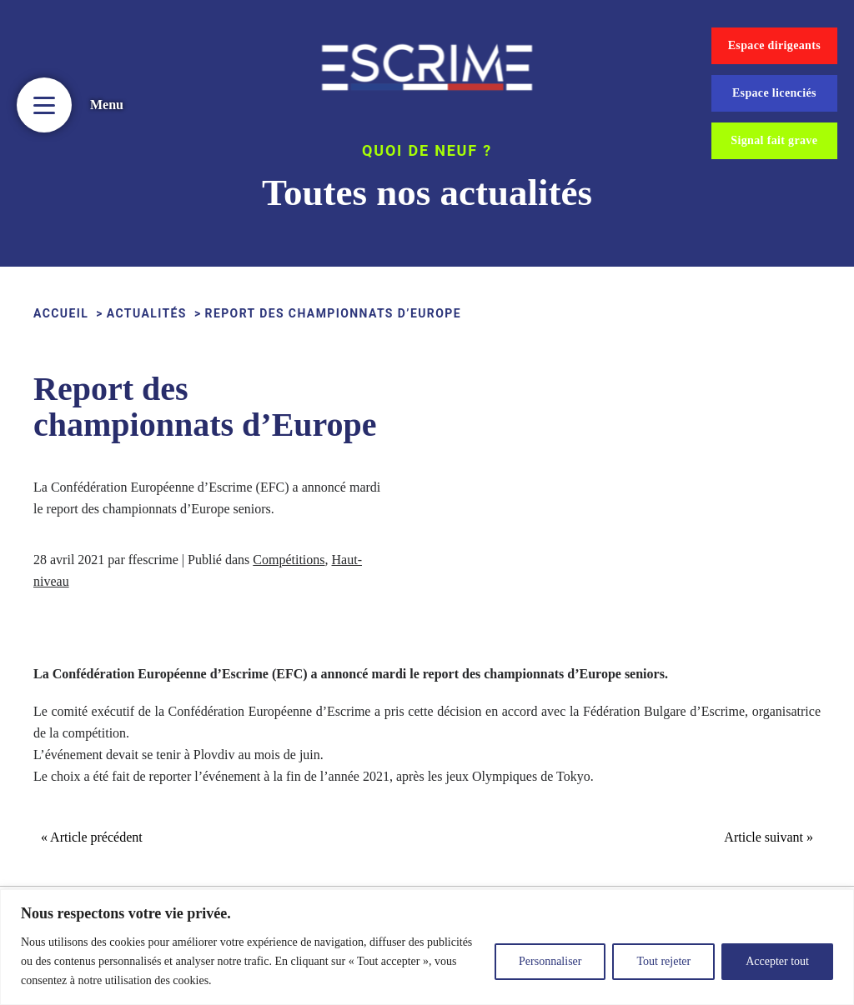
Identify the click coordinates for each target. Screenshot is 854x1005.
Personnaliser (550, 961)
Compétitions (288, 559)
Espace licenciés (774, 93)
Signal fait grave (774, 140)
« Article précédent (92, 837)
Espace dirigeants (774, 45)
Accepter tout (777, 961)
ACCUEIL (60, 313)
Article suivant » (768, 837)
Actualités (147, 313)
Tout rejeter (663, 961)
